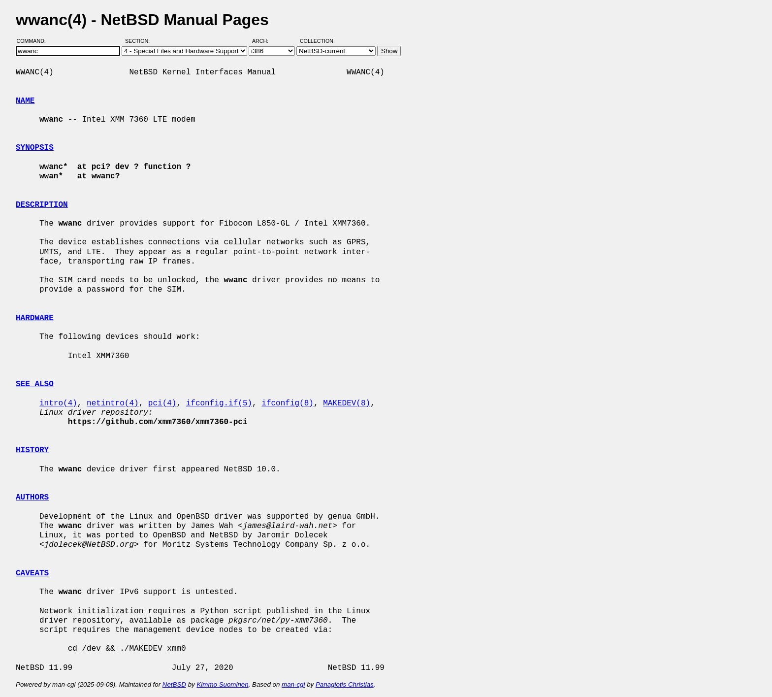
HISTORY (32, 450)
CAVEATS (32, 573)
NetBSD (174, 684)
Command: (34, 41)
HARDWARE (35, 318)
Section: (139, 41)
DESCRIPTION (42, 204)
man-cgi (293, 684)
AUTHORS (32, 497)
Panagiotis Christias (345, 684)
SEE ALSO (35, 384)
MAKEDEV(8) (346, 403)
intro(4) (58, 403)
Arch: (264, 41)
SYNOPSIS (35, 147)
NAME (25, 101)
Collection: (317, 41)
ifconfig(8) (287, 403)
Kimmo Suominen (222, 684)
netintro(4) (113, 403)
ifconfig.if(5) (219, 403)
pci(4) (162, 403)
